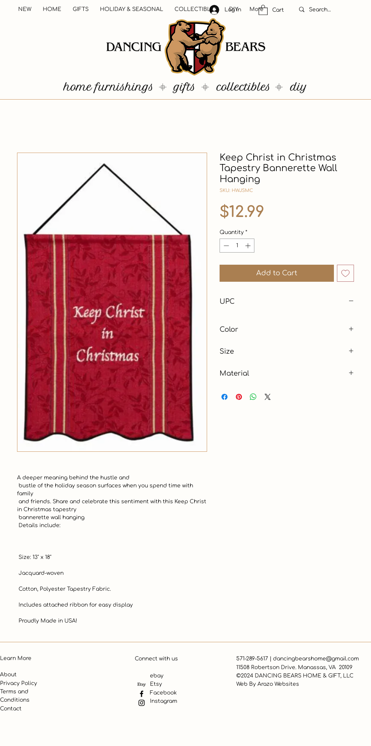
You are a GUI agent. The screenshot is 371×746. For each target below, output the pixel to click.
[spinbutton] (237, 245)
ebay (157, 676)
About (8, 674)
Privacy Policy (18, 683)
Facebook (163, 693)
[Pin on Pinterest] (238, 396)
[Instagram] (141, 703)
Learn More (15, 658)
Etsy (156, 684)
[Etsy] (141, 684)
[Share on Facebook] (224, 396)
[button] (263, 9)
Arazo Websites (278, 684)
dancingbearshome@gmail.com (316, 659)
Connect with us (156, 659)
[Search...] (328, 10)
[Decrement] (225, 245)
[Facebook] (141, 694)
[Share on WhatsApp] (253, 396)
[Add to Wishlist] (345, 273)
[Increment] (248, 245)
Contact (11, 709)
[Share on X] (267, 396)
